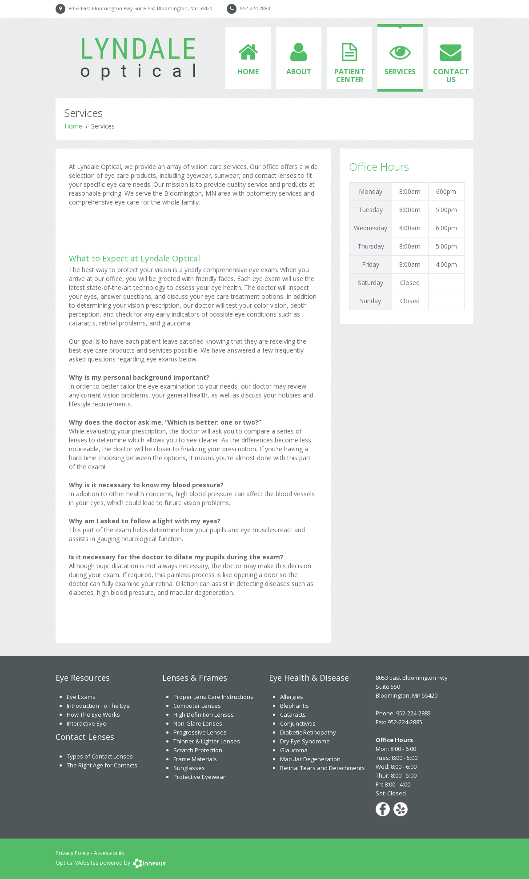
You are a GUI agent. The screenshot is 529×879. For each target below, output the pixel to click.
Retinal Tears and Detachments (322, 768)
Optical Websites (77, 863)
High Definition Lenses (203, 714)
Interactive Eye (86, 723)
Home (248, 71)
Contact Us (451, 75)
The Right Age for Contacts (102, 765)
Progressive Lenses (200, 732)
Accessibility (109, 853)
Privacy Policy (72, 853)
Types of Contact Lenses (100, 756)
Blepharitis (294, 706)
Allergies (291, 697)
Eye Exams (81, 697)
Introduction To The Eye (98, 706)
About (299, 71)
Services (400, 71)
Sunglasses (189, 768)
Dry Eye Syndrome (305, 741)
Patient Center (349, 75)
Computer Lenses (197, 706)
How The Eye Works (93, 714)
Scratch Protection (197, 750)
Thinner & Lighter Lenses (206, 741)
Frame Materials (195, 759)
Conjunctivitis (298, 723)
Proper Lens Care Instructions (213, 697)
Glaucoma (294, 750)
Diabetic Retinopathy (308, 732)
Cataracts (293, 714)
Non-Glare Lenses (197, 723)
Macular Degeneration (310, 759)
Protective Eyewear (199, 777)
